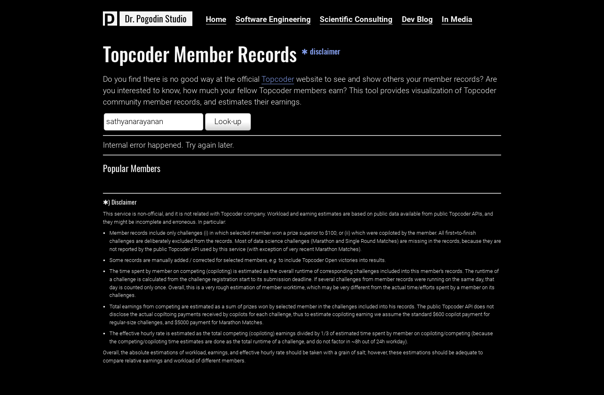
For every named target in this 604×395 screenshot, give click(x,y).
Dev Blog (417, 19)
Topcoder (278, 79)
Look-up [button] (228, 121)
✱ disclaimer (320, 51)
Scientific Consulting (356, 19)
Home (216, 19)
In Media (457, 19)
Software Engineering (273, 19)
